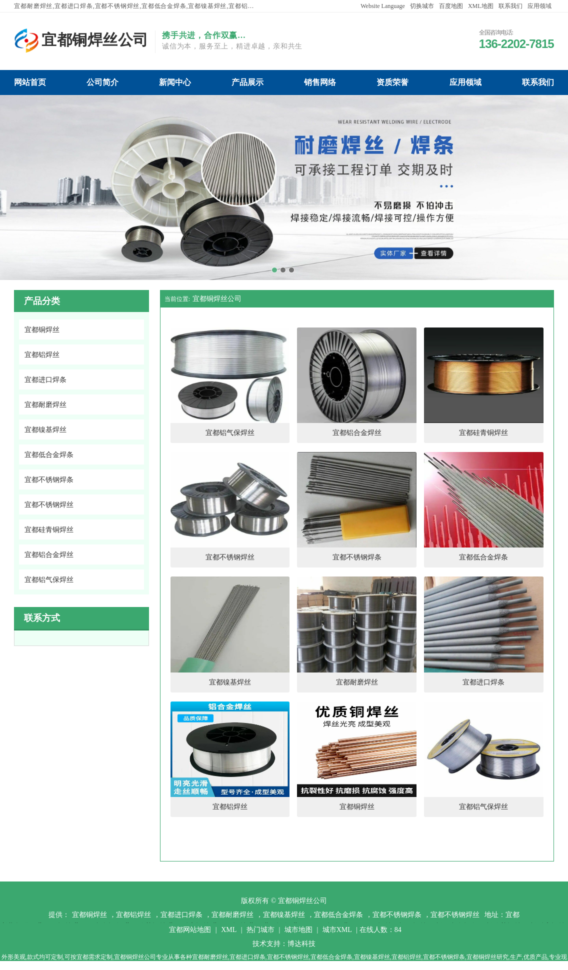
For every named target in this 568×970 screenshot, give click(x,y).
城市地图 (298, 930)
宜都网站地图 (190, 930)
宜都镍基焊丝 (284, 914)
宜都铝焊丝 (133, 914)
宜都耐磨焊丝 (233, 914)
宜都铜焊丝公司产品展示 (248, 82)
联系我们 (510, 6)
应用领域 (540, 6)
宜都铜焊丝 (89, 914)
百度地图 (451, 6)
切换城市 (422, 6)
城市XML (337, 930)
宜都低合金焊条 (338, 914)
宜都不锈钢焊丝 (455, 914)
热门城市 (260, 930)
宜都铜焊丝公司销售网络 (320, 82)
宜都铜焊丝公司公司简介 (102, 82)
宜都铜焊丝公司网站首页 (30, 82)
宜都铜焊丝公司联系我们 (538, 82)
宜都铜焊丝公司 (217, 298)
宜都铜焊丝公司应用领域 (466, 82)
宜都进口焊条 (181, 914)
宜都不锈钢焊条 (397, 914)
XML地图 (481, 6)
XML (228, 930)
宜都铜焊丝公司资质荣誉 (392, 82)
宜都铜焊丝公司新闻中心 (175, 82)
